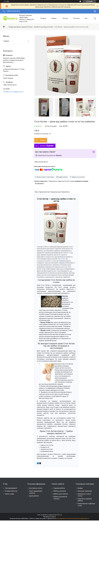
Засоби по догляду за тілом (43, 27)
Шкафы (80, 488)
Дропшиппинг (34, 496)
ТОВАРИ (6, 41)
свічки (63, 259)
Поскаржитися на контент (64, 518)
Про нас (65, 18)
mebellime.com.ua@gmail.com (13, 92)
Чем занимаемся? (11, 488)
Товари (53, 18)
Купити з (46, 146)
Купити (42, 140)
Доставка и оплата (35, 488)
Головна (43, 18)
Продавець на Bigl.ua (49, 516)
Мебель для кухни (59, 491)
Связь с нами (9, 494)
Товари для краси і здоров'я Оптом (20, 27)
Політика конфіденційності (81, 518)
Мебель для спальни (60, 494)
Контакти (76, 18)
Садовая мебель (59, 488)
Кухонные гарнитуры (85, 491)
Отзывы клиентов (11, 491)
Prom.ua (59, 515)
